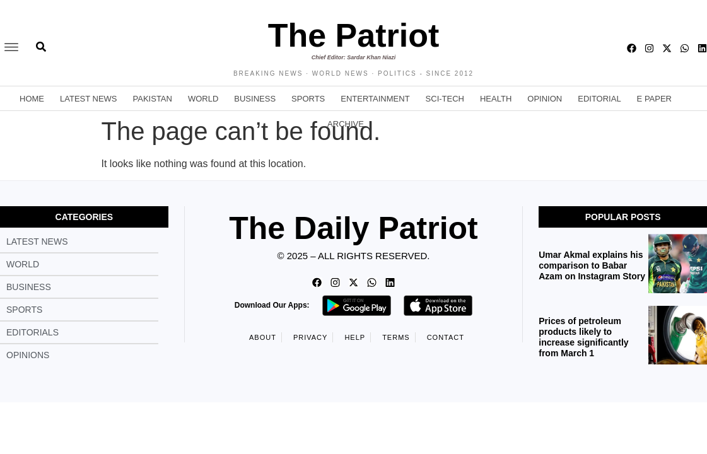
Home (32, 98)
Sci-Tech (445, 98)
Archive (345, 124)
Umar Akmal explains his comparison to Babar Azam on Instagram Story (592, 265)
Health (495, 98)
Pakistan (152, 98)
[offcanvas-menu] (11, 48)
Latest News (88, 98)
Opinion (544, 98)
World (203, 98)
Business (255, 98)
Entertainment (375, 98)
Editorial (599, 98)
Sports (308, 98)
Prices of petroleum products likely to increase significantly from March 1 (583, 337)
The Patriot (354, 35)
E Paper (654, 98)
